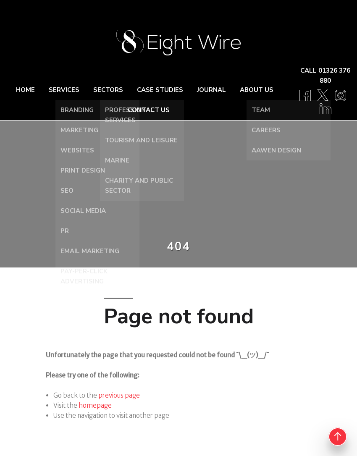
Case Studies (160, 90)
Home (25, 90)
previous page (119, 395)
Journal (211, 90)
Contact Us (149, 110)
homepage (95, 405)
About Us (256, 90)
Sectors (108, 90)
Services (64, 90)
